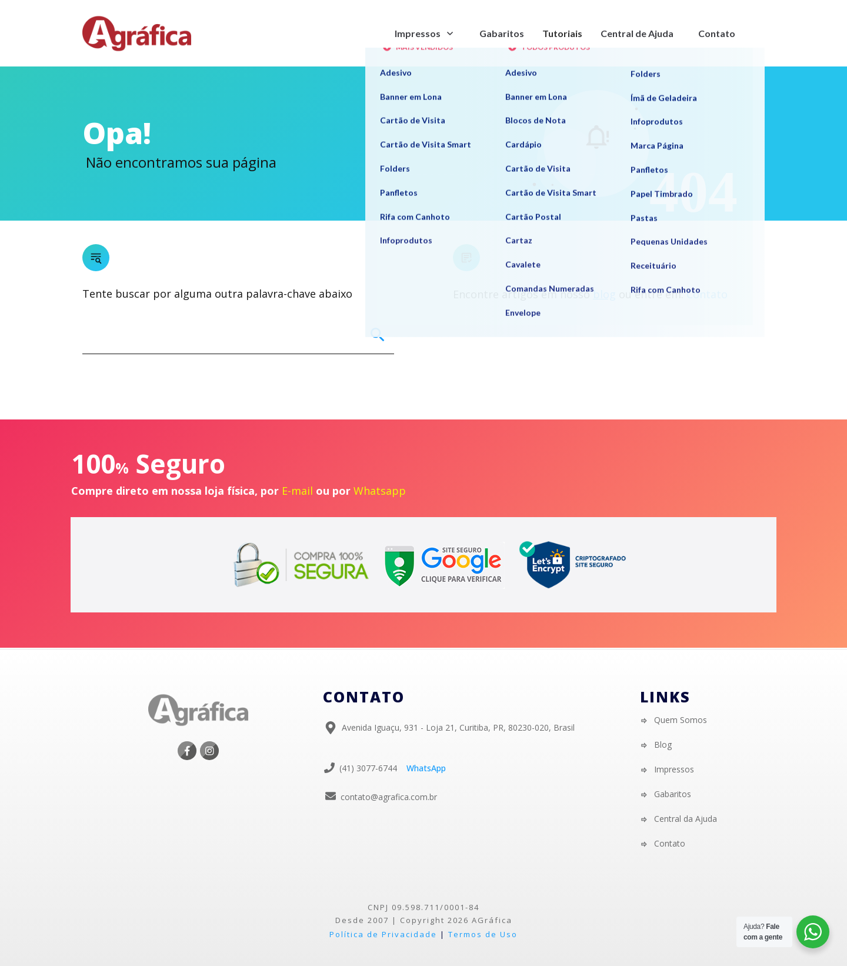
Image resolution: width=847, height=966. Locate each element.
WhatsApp (426, 768)
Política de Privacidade (383, 934)
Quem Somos (680, 719)
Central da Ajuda (685, 818)
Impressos (674, 769)
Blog (663, 744)
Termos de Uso (483, 934)
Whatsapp (380, 491)
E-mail (297, 491)
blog (604, 294)
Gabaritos (672, 794)
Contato (707, 294)
